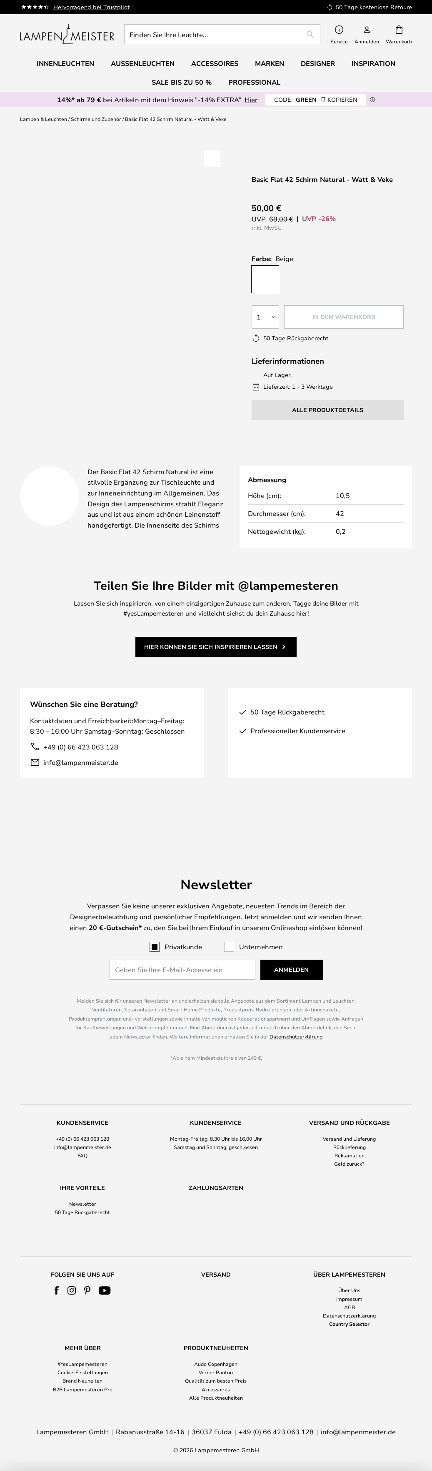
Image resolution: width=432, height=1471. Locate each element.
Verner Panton (216, 1372)
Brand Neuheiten (82, 1380)
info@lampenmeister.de (80, 766)
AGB (349, 1307)
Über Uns (349, 1290)
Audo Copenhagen (215, 1363)
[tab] (80, 456)
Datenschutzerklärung (296, 1020)
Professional (254, 82)
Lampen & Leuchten (43, 119)
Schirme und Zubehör (96, 119)
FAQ (82, 1139)
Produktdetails (197, 455)
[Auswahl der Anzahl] (265, 310)
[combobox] (222, 34)
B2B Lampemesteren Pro (82, 1389)
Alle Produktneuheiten (216, 1397)
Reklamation (350, 1139)
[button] (52, 282)
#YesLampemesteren (82, 1363)
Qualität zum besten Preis (216, 1380)
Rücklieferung (349, 1131)
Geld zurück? (349, 1147)
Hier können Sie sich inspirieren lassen (210, 650)
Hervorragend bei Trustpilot (91, 7)
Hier (251, 99)
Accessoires (216, 1389)
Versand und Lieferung (349, 1122)
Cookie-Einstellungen (82, 1372)
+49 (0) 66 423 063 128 (80, 750)
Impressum (349, 1298)
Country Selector (349, 1323)
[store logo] (67, 34)
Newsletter (82, 1187)
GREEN (315, 99)
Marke (283, 455)
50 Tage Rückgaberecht (82, 1196)
